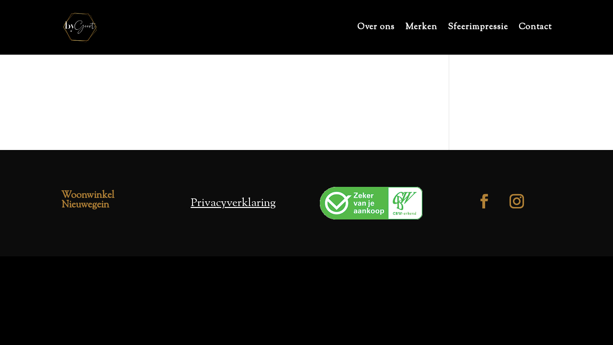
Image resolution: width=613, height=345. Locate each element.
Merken (421, 29)
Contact (535, 29)
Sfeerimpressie (478, 29)
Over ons (376, 29)
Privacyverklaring (233, 203)
